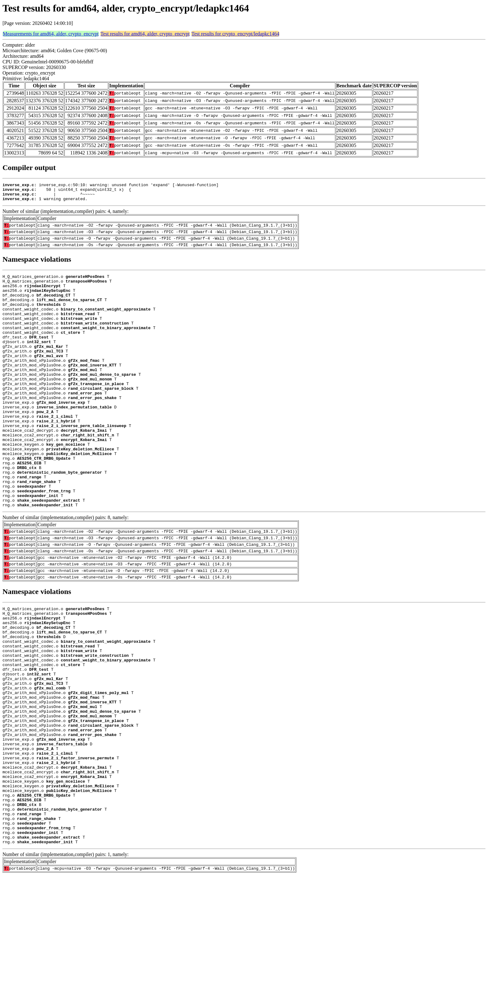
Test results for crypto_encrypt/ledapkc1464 (235, 33)
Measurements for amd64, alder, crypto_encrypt (51, 33)
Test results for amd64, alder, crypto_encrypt (145, 33)
